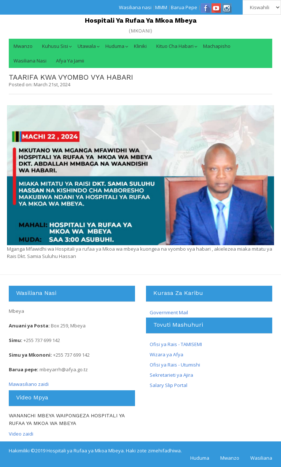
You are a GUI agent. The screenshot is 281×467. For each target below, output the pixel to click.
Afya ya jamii (70, 60)
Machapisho (217, 46)
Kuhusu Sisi (55, 46)
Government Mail (169, 312)
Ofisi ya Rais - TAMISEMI (176, 344)
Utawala (87, 46)
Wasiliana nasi (135, 7)
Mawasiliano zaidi (29, 384)
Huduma (114, 46)
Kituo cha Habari (175, 46)
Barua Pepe (184, 7)
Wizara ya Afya (166, 354)
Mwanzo (23, 46)
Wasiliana (261, 458)
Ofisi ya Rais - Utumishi (175, 364)
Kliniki (140, 46)
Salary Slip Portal (168, 385)
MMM (161, 7)
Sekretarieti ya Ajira (171, 375)
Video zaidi (21, 433)
